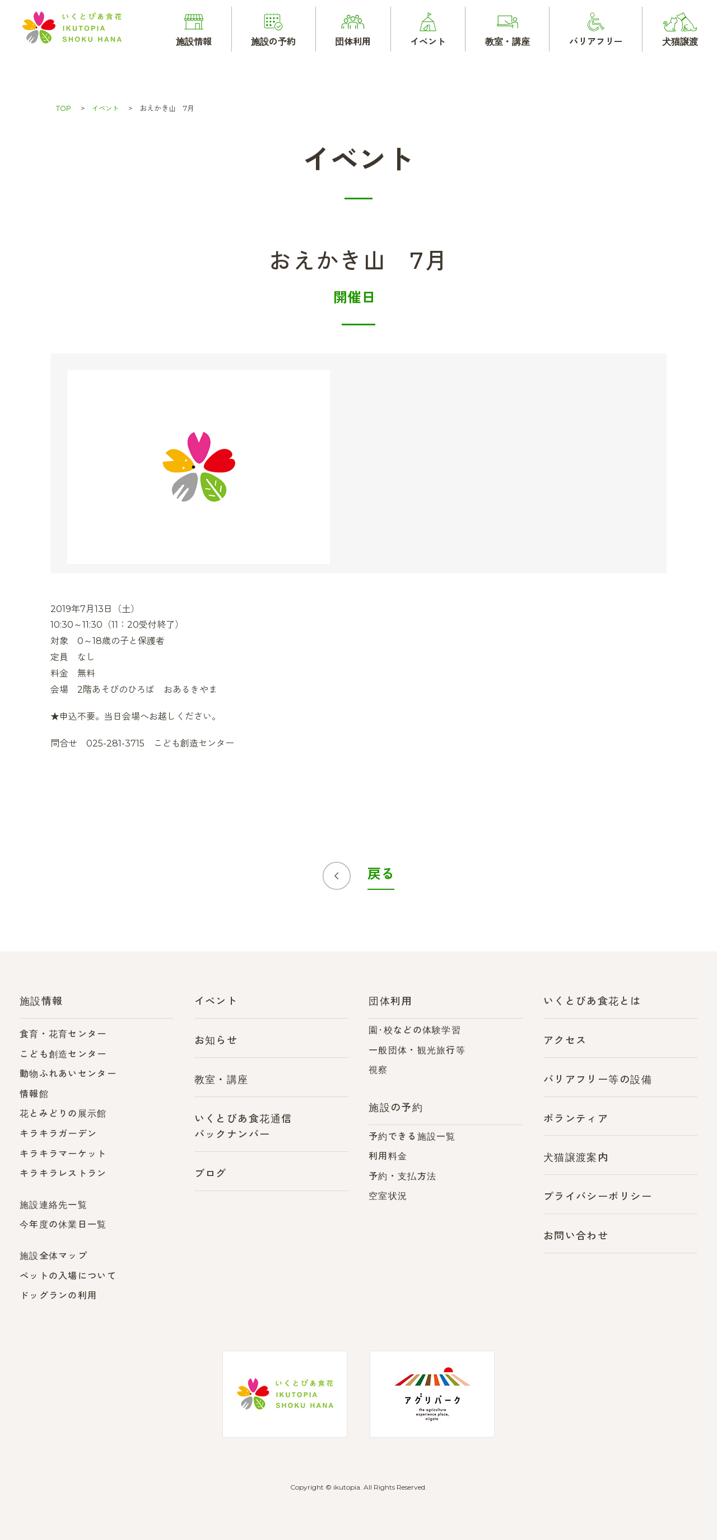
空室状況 (388, 1196)
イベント (107, 108)
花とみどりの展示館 (63, 1113)
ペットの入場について (68, 1276)
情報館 (34, 1094)
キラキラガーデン (58, 1133)
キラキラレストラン (63, 1173)
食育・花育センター (63, 1034)
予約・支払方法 (402, 1176)
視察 (378, 1070)
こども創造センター (63, 1054)
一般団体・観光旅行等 (417, 1050)
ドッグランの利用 (58, 1295)
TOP (64, 108)
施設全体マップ (53, 1255)
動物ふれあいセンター (68, 1073)
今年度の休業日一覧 (63, 1224)
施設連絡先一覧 (53, 1205)
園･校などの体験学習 (415, 1030)
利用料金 (388, 1156)
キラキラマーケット (63, 1154)
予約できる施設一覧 (412, 1136)
